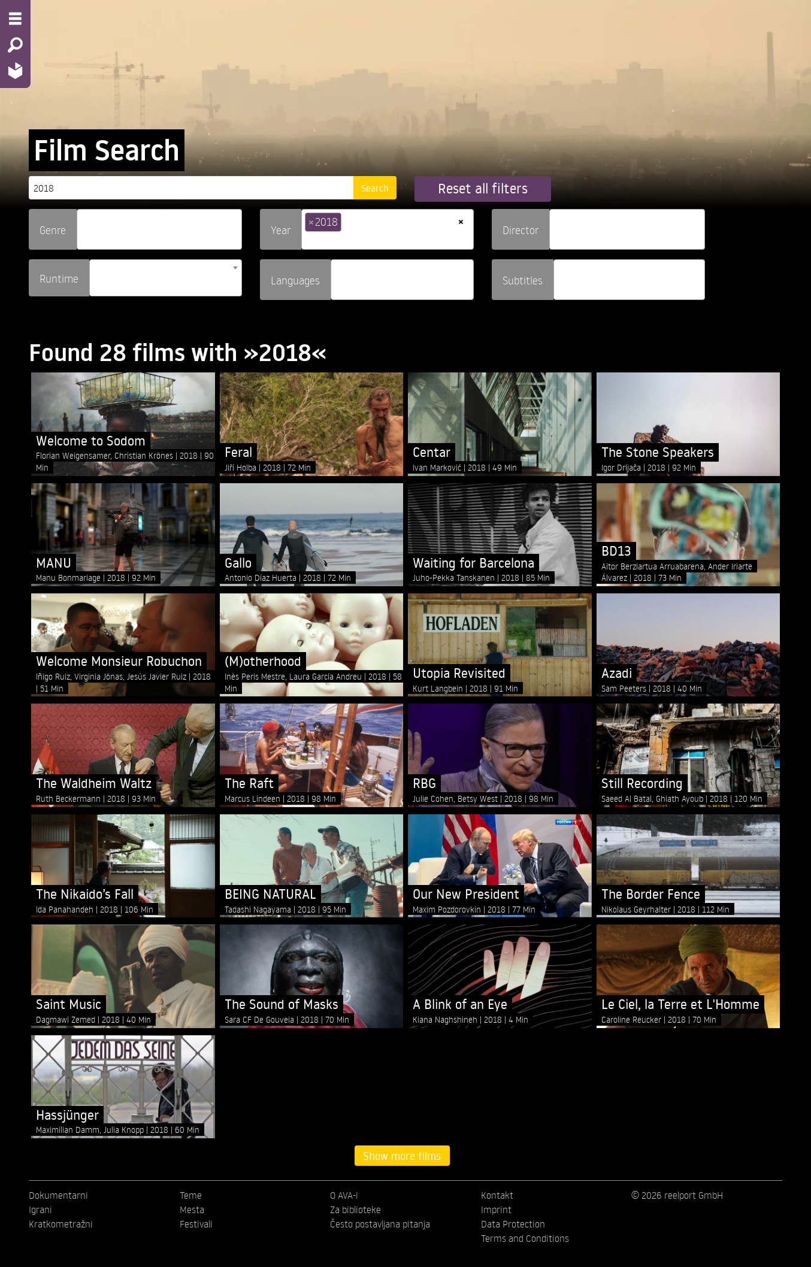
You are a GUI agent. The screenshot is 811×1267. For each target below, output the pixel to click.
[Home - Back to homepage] (15, 70)
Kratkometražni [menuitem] (61, 1224)
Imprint (496, 1210)
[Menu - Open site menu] (15, 18)
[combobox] (159, 229)
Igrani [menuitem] (40, 1210)
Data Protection (513, 1224)
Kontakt (497, 1195)
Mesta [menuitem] (192, 1210)
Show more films (402, 1155)
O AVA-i (344, 1195)
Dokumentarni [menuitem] (58, 1195)
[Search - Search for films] (15, 45)
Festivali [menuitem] (196, 1224)
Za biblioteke (355, 1210)
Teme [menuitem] (191, 1195)
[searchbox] (84, 224)
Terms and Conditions (525, 1238)
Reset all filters (483, 188)
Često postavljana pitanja (380, 1224)
